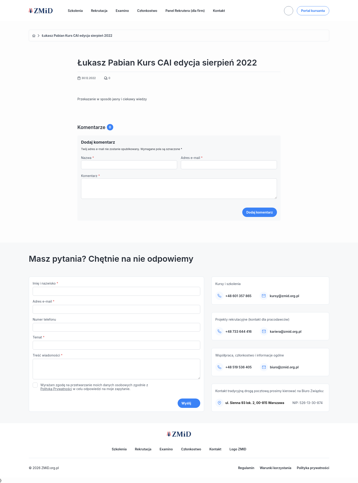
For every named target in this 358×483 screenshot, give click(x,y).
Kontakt (219, 11)
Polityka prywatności (313, 468)
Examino (122, 11)
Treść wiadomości (116, 366)
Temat (116, 342)
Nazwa (87, 158)
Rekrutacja (99, 11)
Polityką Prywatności (56, 389)
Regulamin (246, 468)
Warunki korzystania (275, 468)
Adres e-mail (192, 158)
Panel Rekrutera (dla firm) (185, 11)
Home (33, 35)
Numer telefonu (116, 324)
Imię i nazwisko (116, 288)
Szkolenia (75, 11)
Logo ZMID (237, 449)
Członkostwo (147, 11)
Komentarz (90, 176)
